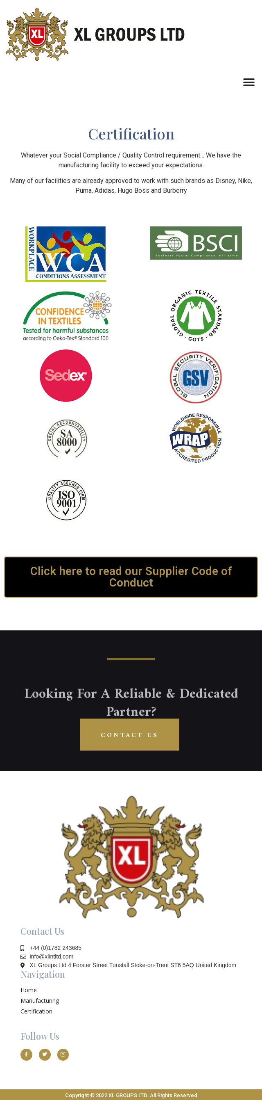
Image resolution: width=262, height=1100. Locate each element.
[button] (248, 82)
